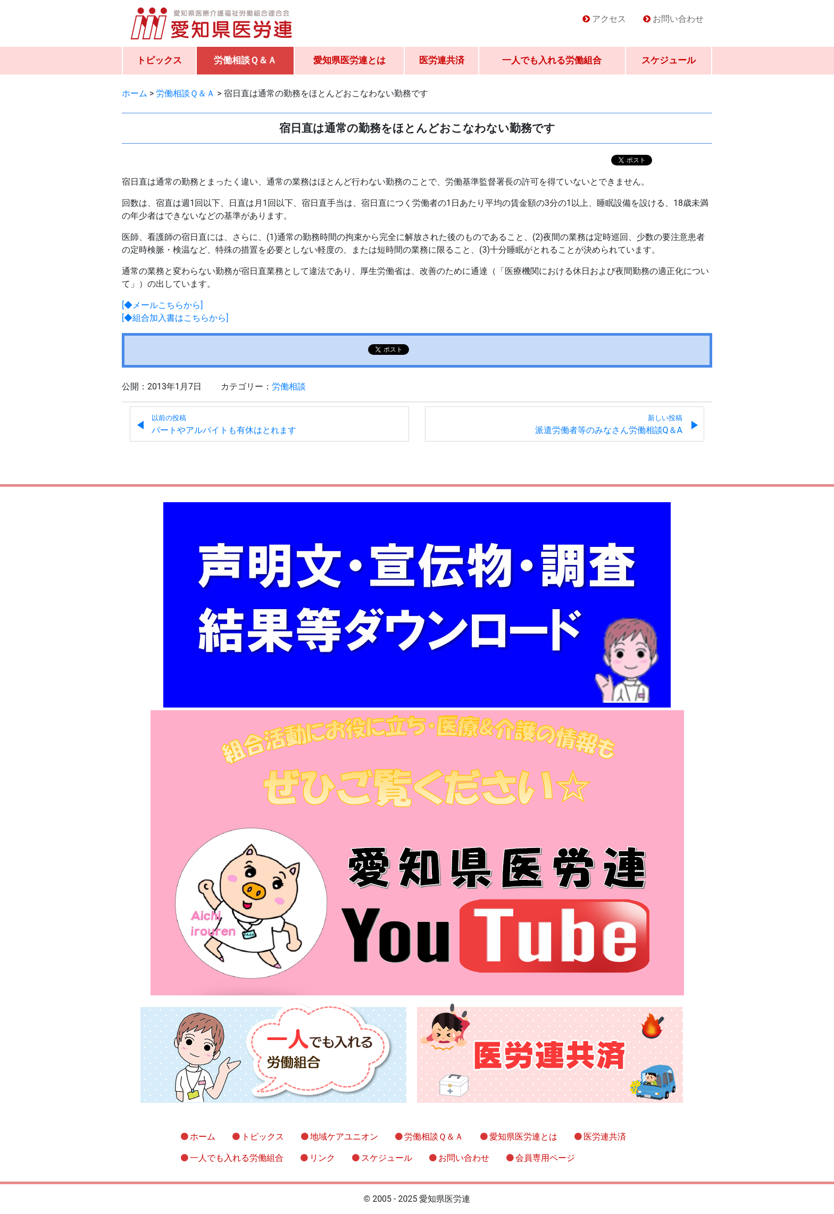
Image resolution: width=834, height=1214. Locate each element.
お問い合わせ (678, 19)
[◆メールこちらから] (162, 305)
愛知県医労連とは (349, 60)
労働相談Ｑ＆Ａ (245, 60)
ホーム (202, 1137)
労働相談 (289, 386)
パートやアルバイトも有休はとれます (224, 424)
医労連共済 (441, 60)
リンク (322, 1158)
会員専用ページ (545, 1158)
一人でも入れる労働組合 (552, 60)
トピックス (159, 60)
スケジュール (668, 60)
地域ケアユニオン (344, 1137)
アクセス (609, 19)
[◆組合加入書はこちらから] (175, 318)
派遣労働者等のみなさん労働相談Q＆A (608, 424)
